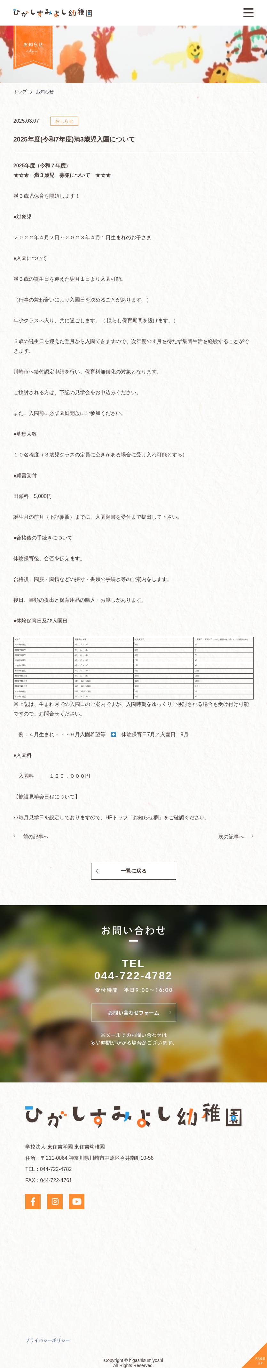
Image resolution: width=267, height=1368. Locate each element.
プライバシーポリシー (47, 1340)
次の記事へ (231, 836)
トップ (20, 91)
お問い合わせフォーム (133, 1012)
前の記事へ (36, 836)
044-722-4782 (133, 976)
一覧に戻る (133, 871)
